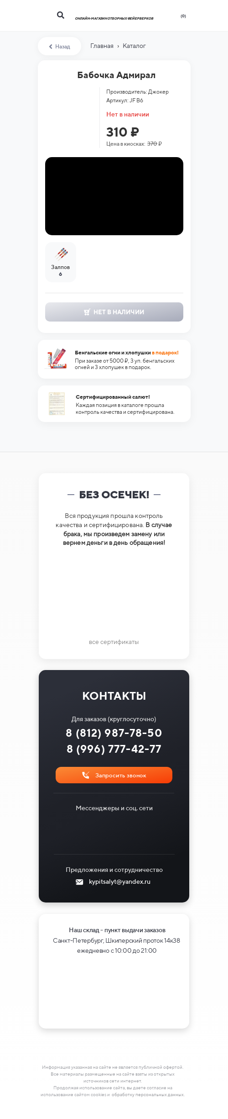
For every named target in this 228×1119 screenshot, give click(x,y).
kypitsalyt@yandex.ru (119, 881)
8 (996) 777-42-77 (114, 749)
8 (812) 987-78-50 (114, 733)
